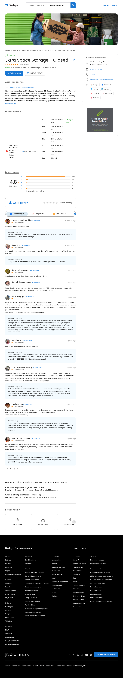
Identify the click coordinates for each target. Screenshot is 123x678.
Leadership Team (79, 563)
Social (7, 586)
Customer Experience (33, 612)
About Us (76, 559)
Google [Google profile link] (94, 85)
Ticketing (8, 621)
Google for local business (34, 572)
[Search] (73, 5)
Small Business (30, 559)
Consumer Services (28, 50)
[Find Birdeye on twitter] (73, 654)
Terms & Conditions (12, 665)
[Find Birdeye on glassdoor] (91, 654)
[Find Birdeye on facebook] (69, 654)
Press (75, 581)
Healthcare (56, 570)
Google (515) (37, 213)
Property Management (60, 581)
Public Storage (57, 585)
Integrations (10, 637)
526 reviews (24, 64)
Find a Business (96, 586)
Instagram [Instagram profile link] (107, 93)
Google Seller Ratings (13, 574)
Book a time (77, 570)
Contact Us (77, 606)
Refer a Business (96, 597)
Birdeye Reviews (79, 596)
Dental (54, 563)
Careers (76, 588)
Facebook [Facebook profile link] (106, 85)
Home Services (57, 574)
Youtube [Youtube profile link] (95, 93)
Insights (8, 613)
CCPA (53, 665)
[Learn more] (100, 120)
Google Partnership (12, 640)
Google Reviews (31, 597)
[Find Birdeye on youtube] (86, 654)
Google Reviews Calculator (100, 572)
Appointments (10, 590)
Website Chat (30, 594)
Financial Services (58, 567)
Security (36, 665)
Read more (10, 104)
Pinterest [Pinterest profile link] (95, 98)
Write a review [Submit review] (14, 73)
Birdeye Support (96, 594)
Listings (8, 559)
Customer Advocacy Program (101, 601)
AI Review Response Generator (101, 576)
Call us (92, 74)
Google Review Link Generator (101, 579)
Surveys (8, 610)
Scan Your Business (97, 583)
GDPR (42, 665)
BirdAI (7, 629)
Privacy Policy (26, 665)
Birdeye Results (78, 599)
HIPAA (48, 665)
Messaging (9, 606)
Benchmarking (10, 617)
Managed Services (97, 559)
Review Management (33, 576)
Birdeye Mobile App (12, 644)
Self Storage (44, 50)
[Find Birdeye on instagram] (82, 654)
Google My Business (32, 601)
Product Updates (79, 585)
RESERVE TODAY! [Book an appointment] (35, 73)
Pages (7, 570)
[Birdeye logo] (12, 5)
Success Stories (78, 592)
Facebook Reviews (31, 604)
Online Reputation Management (37, 583)
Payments (9, 597)
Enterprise (28, 563)
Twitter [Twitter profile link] (94, 89)
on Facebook (35, 220)
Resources (76, 574)
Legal (53, 578)
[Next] (74, 521)
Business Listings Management (36, 608)
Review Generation (32, 579)
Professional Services (98, 563)
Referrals (8, 567)
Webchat (8, 583)
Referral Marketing (31, 590)
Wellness (55, 596)
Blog (74, 578)
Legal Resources (79, 603)
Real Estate (56, 588)
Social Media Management (35, 615)
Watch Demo (78, 567)
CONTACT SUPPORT (106, 654)
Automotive (56, 559)
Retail (54, 592)
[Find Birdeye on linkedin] (78, 654)
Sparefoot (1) (58, 213)
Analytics (8, 633)
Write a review (110, 5)
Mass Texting (10, 594)
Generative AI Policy (64, 665)
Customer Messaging (33, 586)
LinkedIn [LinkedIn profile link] (105, 89)
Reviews (8, 563)
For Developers (95, 590)
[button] (18, 468)
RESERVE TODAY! (96, 69)
